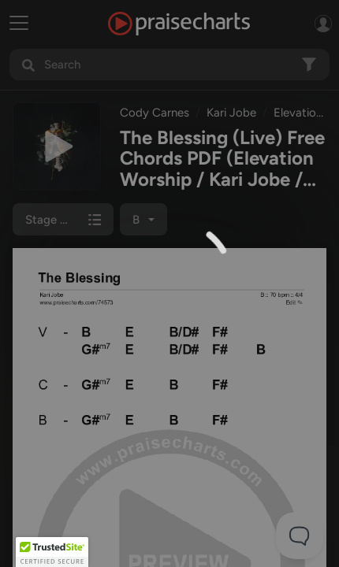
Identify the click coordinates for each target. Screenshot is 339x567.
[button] (52, 552)
